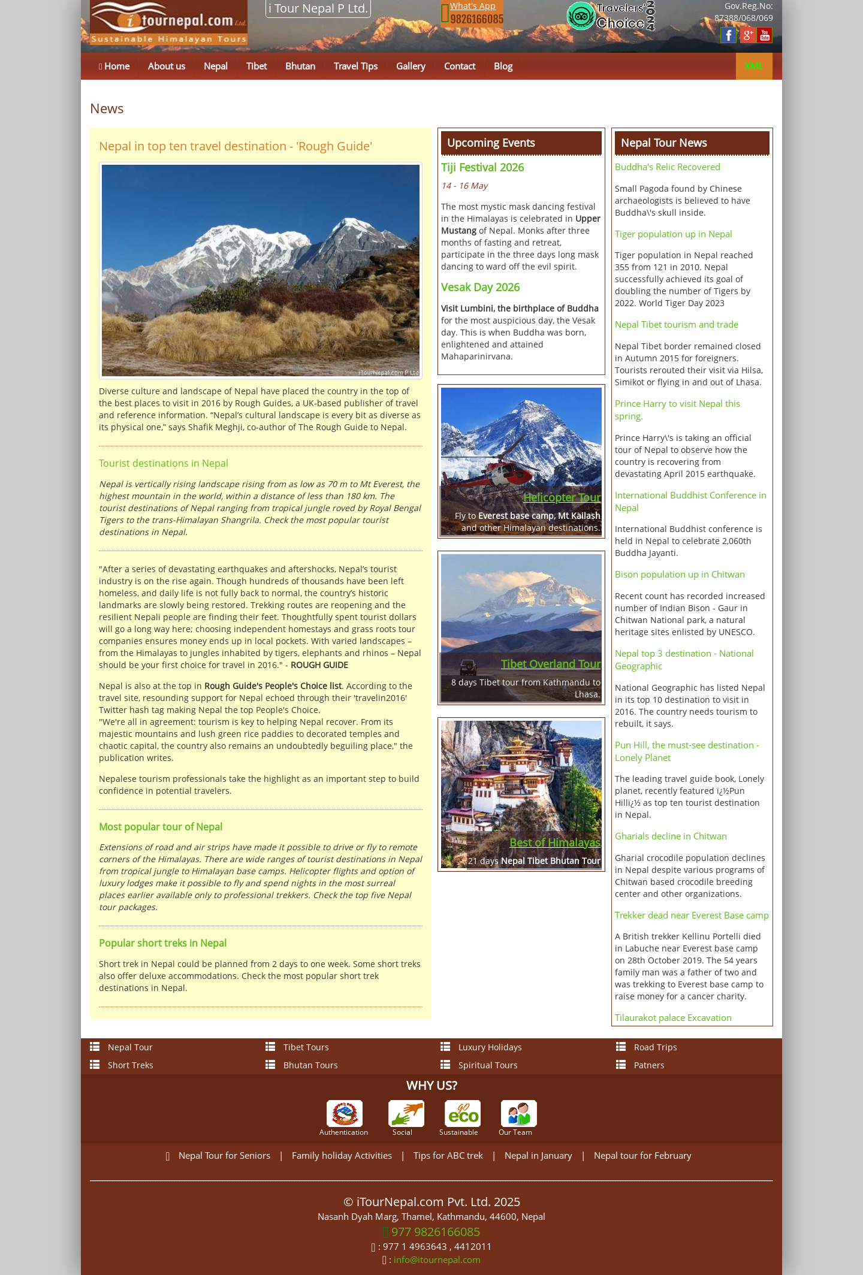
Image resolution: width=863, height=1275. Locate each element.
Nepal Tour (121, 1047)
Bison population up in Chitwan (680, 574)
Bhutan (300, 66)
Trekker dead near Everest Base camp (692, 915)
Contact (459, 66)
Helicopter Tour (562, 497)
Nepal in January (538, 1155)
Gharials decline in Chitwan (671, 836)
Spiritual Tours (479, 1065)
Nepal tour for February (643, 1155)
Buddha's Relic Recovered (667, 167)
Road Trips (646, 1047)
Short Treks (121, 1065)
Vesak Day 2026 (480, 287)
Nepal (216, 66)
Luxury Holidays (481, 1047)
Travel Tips (356, 66)
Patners (640, 1065)
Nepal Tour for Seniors (224, 1155)
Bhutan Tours (301, 1065)
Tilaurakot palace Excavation (673, 1017)
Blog (503, 66)
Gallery (411, 66)
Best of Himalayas (555, 842)
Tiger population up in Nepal (673, 234)
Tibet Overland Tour (551, 664)
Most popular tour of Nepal (160, 826)
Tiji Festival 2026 (482, 167)
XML (754, 66)
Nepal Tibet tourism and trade (676, 324)
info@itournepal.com (437, 1259)
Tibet (256, 66)
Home (114, 66)
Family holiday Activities (342, 1155)
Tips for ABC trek (448, 1155)
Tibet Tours (297, 1047)
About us (166, 66)
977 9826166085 (432, 1231)
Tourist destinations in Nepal (163, 463)
